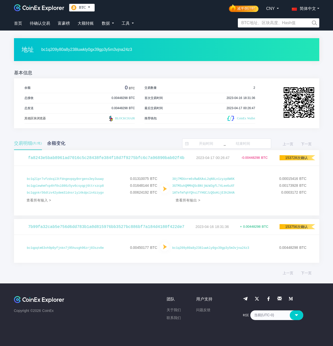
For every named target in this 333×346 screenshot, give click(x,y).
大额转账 (86, 23)
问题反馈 (203, 310)
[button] (302, 7)
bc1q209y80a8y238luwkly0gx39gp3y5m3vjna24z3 (210, 248)
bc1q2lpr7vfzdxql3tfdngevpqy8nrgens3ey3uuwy (65, 179)
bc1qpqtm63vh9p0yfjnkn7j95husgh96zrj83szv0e (65, 248)
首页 (18, 23)
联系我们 (174, 318)
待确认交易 (40, 23)
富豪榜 (64, 23)
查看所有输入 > (38, 200)
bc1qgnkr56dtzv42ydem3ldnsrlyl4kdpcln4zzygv (65, 193)
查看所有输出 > (188, 200)
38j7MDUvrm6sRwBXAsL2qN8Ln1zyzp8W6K (203, 179)
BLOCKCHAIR (121, 119)
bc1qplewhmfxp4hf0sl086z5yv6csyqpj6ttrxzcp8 (65, 186)
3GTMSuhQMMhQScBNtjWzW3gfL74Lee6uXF (203, 186)
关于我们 (174, 310)
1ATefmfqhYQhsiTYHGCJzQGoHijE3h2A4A (203, 193)
